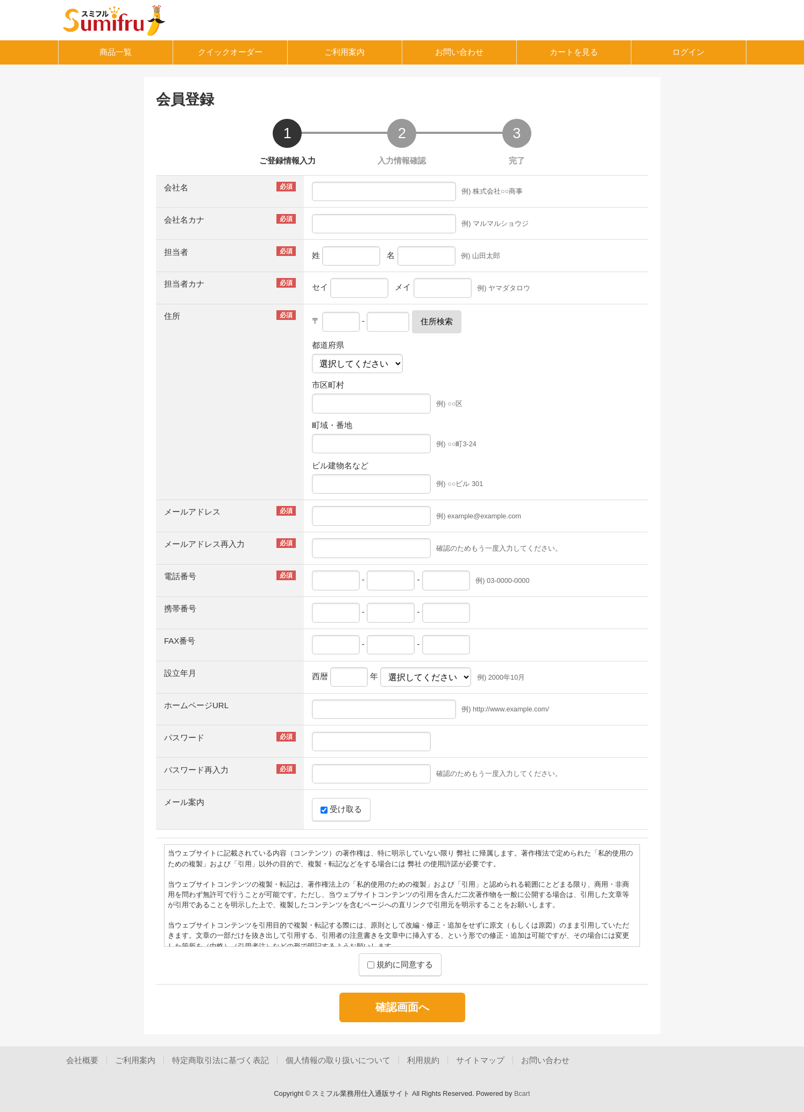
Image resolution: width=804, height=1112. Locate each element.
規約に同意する (400, 964)
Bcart (522, 1093)
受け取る (341, 809)
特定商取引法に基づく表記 (220, 1060)
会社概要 (82, 1060)
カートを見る (574, 51)
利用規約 (423, 1060)
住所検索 (437, 321)
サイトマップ (480, 1060)
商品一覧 (115, 51)
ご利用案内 (344, 51)
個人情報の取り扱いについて (338, 1060)
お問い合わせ (459, 51)
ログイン (688, 51)
